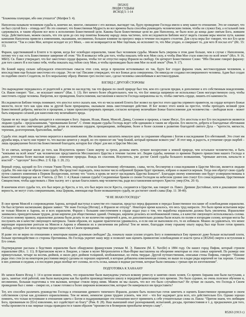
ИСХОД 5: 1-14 (123, 11)
